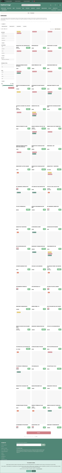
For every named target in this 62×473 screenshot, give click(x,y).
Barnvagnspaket (4, 26)
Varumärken (4, 9)
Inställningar (29, 471)
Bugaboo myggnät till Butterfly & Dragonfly (22, 166)
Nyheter (59, 9)
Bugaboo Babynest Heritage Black (52, 385)
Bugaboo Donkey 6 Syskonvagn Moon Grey (53, 424)
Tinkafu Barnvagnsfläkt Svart (51, 246)
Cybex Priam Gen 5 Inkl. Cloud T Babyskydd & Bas (23, 346)
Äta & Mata (18, 8)
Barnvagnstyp (12, 26)
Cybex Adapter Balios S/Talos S (51, 366)
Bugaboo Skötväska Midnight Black (37, 385)
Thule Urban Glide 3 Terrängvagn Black (22, 366)
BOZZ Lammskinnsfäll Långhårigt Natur (53, 206)
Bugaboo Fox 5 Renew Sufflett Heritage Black (53, 405)
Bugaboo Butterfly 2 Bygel (35, 105)
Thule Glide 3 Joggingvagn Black (20, 206)
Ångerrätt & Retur (4, 459)
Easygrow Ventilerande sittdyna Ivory (37, 346)
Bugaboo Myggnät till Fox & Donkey (52, 45)
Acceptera (33, 471)
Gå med (43, 444)
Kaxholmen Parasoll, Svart (36, 424)
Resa (23, 8)
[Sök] (31, 5)
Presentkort (53, 9)
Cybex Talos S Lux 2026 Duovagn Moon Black (53, 326)
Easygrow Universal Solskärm (36, 226)
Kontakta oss (3, 456)
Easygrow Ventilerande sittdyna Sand (21, 405)
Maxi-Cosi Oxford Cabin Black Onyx (21, 246)
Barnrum (33, 8)
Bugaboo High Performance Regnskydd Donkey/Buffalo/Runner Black (21, 146)
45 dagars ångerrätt (27, 1)
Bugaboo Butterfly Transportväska (21, 226)
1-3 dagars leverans (9, 1)
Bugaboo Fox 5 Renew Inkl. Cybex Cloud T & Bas (38, 126)
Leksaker (38, 8)
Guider (2, 453)
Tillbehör (24, 26)
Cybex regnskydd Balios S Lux (36, 286)
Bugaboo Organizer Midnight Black (52, 65)
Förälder (27, 8)
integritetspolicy (39, 468)
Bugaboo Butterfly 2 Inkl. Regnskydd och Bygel (23, 45)
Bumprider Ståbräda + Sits (35, 306)
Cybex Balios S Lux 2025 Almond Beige (37, 266)
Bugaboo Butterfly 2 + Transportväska (52, 166)
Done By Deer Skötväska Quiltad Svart (52, 346)
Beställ (28, 47)
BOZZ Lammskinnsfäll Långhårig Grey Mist (22, 186)
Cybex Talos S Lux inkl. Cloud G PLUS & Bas (53, 186)
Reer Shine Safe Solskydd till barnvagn (53, 286)
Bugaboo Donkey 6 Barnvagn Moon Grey (21, 306)
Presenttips (55, 8)
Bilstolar (9, 8)
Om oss (2, 446)
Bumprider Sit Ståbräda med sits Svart (37, 405)
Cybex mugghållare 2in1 (35, 366)
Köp (44, 309)
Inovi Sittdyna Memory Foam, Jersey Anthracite (54, 306)
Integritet (2, 454)
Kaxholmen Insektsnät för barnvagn (52, 226)
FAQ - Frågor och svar (4, 449)
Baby (14, 8)
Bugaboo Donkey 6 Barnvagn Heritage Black (38, 326)
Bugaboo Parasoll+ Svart (50, 145)
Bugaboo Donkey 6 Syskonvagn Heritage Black (38, 246)
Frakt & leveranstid (4, 451)
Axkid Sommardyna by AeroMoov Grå (21, 286)
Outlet (49, 8)
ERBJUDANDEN (44, 8)
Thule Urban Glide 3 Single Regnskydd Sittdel (38, 186)
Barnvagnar (3, 8)
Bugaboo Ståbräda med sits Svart (36, 65)
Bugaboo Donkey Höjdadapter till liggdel (53, 85)
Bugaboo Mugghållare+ (35, 45)
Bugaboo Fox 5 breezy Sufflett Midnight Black (54, 126)
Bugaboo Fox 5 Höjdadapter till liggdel (21, 126)
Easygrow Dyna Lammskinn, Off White (21, 266)
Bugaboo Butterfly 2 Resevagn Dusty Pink (22, 385)
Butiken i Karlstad (4, 448)
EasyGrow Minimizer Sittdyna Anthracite (22, 424)
